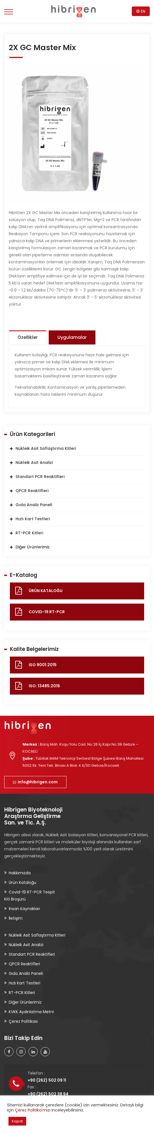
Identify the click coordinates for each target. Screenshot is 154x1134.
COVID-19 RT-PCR (47, 612)
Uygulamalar (72, 337)
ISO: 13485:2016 (44, 686)
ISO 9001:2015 (43, 665)
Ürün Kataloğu (22, 882)
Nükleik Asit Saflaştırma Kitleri (45, 448)
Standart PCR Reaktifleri (39, 476)
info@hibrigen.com (35, 782)
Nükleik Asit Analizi (34, 462)
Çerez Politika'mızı (32, 1110)
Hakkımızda (20, 873)
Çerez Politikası (23, 1021)
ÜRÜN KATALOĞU (46, 590)
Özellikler (27, 337)
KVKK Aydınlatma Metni (31, 1012)
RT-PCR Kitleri (29, 533)
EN (140, 11)
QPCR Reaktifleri (31, 490)
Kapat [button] (17, 1121)
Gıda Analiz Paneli (33, 505)
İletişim (16, 918)
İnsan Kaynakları (24, 908)
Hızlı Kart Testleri (32, 519)
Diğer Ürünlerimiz (32, 547)
